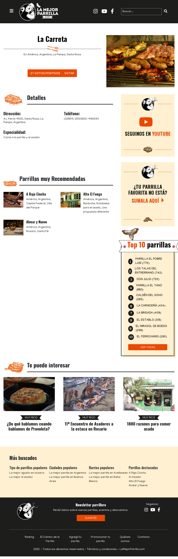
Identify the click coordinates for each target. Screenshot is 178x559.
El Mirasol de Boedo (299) (151, 328)
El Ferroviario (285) (152, 337)
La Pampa (59, 54)
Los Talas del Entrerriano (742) (148, 271)
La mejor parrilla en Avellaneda (108, 473)
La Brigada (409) (149, 313)
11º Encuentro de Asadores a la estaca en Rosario (89, 426)
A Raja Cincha (36, 194)
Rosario (31, 231)
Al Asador (135, 477)
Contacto (144, 537)
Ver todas (147, 347)
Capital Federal (35, 203)
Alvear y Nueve (36, 221)
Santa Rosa (74, 54)
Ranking (29, 537)
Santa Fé (43, 231)
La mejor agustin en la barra (26, 473)
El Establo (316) (149, 320)
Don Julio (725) (148, 279)
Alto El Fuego (92, 194)
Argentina (45, 54)
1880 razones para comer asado (149, 426)
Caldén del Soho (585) (149, 297)
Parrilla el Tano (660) (149, 288)
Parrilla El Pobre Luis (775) (148, 261)
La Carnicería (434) (151, 306)
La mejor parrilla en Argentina (67, 473)
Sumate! (91, 518)
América (32, 54)
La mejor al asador (21, 477)
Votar (69, 73)
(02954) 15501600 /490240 (81, 119)
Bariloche (89, 203)
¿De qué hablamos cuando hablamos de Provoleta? (29, 426)
